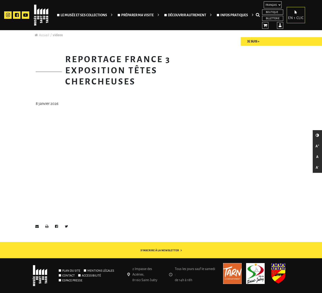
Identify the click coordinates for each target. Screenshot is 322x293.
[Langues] (273, 4)
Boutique (272, 12)
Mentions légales (100, 270)
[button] (37, 226)
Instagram (8, 15)
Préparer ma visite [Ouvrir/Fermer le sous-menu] (137, 15)
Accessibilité (91, 275)
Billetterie (273, 18)
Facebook (16, 15)
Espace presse (72, 280)
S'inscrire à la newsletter (159, 250)
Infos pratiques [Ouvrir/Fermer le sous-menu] (234, 15)
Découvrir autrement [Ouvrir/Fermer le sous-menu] (187, 15)
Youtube (25, 15)
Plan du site (71, 270)
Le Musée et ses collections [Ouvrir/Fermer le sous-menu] (84, 15)
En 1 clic (296, 15)
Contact (68, 275)
